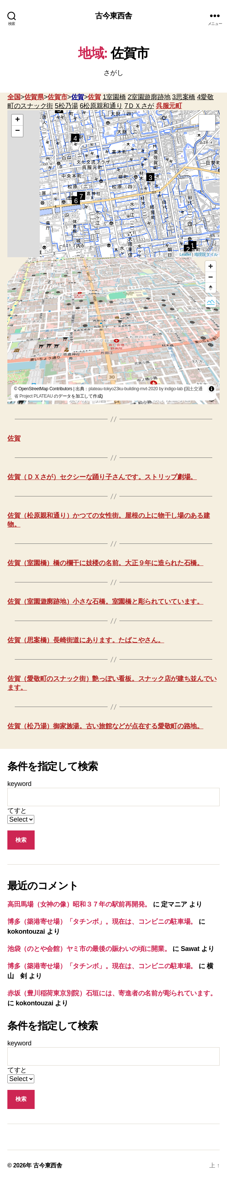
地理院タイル (206, 254)
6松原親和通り (101, 106)
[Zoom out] (210, 277)
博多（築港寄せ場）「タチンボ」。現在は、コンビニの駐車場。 (102, 921)
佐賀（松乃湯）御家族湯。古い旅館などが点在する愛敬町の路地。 (105, 726)
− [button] (17, 131)
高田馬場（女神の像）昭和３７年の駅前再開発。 (79, 904)
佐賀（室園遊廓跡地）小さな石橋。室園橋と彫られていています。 (105, 601)
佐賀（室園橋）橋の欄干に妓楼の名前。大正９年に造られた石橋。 (105, 563)
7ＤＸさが (139, 106)
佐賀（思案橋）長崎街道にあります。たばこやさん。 (85, 640)
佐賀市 (57, 97)
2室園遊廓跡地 (149, 97)
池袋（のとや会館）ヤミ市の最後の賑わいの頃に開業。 (89, 948)
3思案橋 (183, 97)
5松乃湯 (66, 106)
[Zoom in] (210, 266)
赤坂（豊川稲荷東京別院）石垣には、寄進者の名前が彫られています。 (111, 993)
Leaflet (185, 254)
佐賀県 (34, 97)
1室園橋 (114, 97)
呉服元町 (169, 106)
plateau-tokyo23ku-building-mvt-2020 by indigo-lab (135, 388)
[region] (113, 330)
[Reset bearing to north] (210, 287)
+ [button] (17, 120)
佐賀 (77, 97)
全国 (13, 97)
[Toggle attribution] (211, 388)
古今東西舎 (113, 15)
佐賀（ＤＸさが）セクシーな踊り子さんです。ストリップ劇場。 (102, 477)
